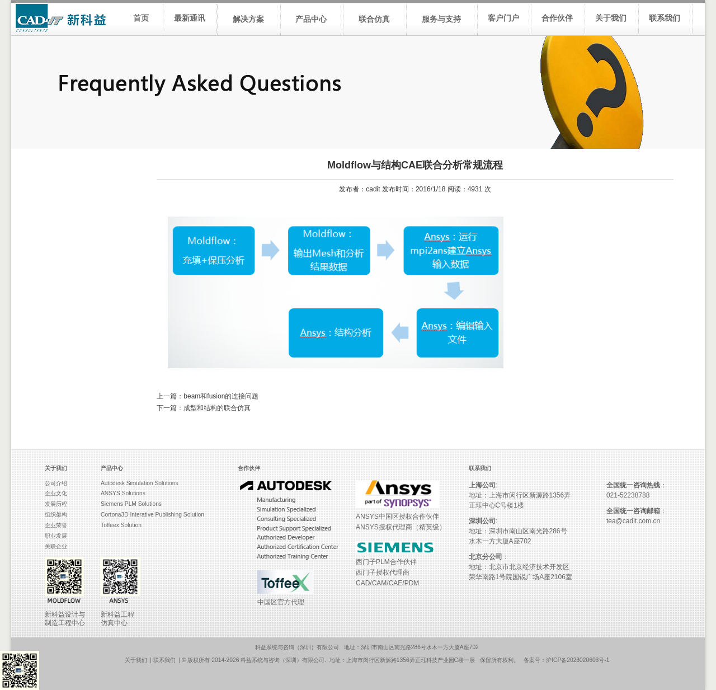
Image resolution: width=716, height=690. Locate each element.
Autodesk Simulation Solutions (139, 483)
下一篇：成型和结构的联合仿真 (204, 408)
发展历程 (56, 504)
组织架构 (56, 514)
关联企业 (56, 546)
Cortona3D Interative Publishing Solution (152, 514)
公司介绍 (56, 483)
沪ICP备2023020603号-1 (577, 660)
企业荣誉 (56, 525)
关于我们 (136, 660)
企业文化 (56, 493)
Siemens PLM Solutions (131, 504)
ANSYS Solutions (123, 493)
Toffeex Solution (121, 525)
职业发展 (56, 536)
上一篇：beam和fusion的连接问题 (207, 396)
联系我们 (164, 660)
